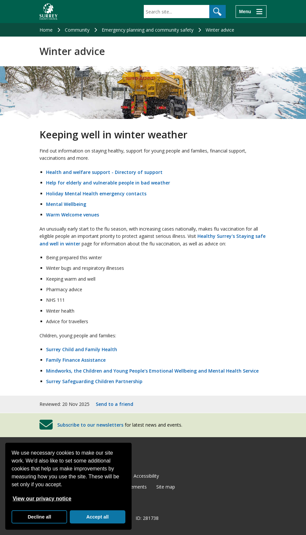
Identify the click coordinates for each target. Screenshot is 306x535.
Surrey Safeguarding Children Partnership (94, 381)
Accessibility (146, 476)
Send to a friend (114, 404)
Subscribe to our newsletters (90, 425)
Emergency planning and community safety (147, 30)
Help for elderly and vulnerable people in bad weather (108, 183)
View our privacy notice (42, 498)
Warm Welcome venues (72, 214)
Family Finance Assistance (76, 360)
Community (77, 30)
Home (46, 30)
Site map (165, 487)
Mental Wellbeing (66, 204)
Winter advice (220, 30)
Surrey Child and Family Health (81, 349)
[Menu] (251, 11)
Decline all (39, 517)
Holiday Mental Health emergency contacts (96, 193)
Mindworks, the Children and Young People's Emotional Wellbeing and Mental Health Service (152, 371)
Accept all (97, 517)
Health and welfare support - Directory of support (104, 172)
